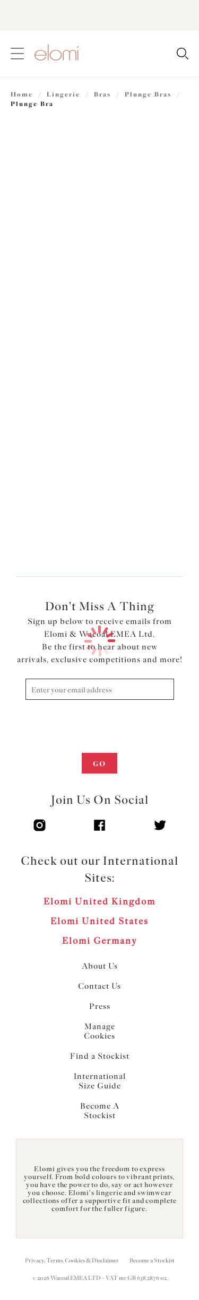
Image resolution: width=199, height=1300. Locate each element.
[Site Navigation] (17, 53)
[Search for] (182, 54)
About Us (100, 966)
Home (22, 94)
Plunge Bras (148, 94)
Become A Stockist (99, 1110)
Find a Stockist (99, 1056)
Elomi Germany (99, 940)
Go (99, 764)
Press (99, 1006)
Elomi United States (99, 921)
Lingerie (63, 94)
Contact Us (99, 986)
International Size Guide (100, 1081)
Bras (102, 94)
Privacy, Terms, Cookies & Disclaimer (72, 1260)
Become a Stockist (152, 1260)
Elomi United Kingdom (99, 901)
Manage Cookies (99, 1031)
